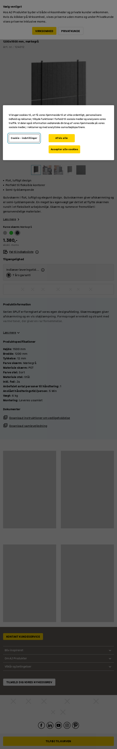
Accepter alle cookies (64, 149)
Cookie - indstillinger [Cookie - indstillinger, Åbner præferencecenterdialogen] (24, 138)
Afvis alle (61, 138)
